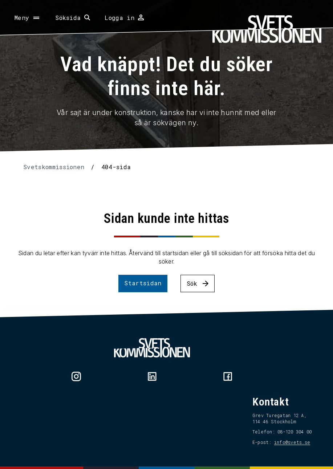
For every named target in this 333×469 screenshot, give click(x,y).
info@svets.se (292, 442)
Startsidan (142, 283)
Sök (192, 283)
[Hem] (266, 29)
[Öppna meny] (27, 17)
